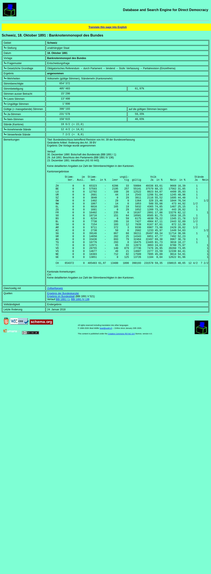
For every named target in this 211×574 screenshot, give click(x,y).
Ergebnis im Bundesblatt (61, 316)
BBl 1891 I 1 (63, 319)
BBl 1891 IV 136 (80, 319)
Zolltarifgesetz (55, 308)
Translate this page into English (107, 27)
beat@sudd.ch (106, 348)
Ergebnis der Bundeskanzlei (63, 313)
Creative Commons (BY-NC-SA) (121, 353)
